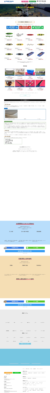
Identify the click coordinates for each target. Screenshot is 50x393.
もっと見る (25, 95)
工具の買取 (38, 389)
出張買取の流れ (26, 3)
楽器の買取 (36, 388)
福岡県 (5, 383)
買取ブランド (41, 3)
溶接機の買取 (24, 390)
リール (30, 381)
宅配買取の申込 (15, 301)
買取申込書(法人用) (25, 373)
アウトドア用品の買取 (25, 388)
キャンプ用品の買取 (31, 388)
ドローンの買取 (29, 389)
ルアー (37, 381)
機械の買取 (42, 389)
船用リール (34, 381)
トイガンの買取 (24, 389)
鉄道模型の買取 (41, 388)
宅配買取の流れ (31, 3)
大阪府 (5, 380)
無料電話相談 (25, 251)
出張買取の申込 (15, 247)
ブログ (28, 390)
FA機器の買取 (34, 389)
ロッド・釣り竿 (24, 381)
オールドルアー (41, 381)
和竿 (28, 381)
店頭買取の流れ (34, 377)
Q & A (44, 3)
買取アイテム (36, 3)
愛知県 (5, 386)
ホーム (22, 3)
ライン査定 (35, 247)
